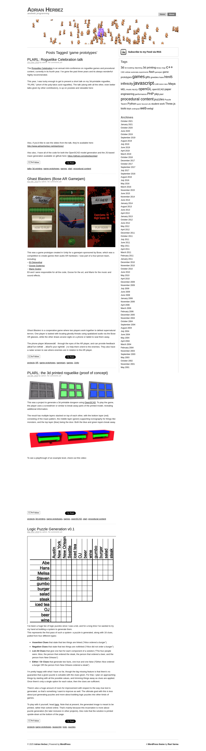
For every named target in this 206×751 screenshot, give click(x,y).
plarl (70, 168)
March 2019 (126, 154)
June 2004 (125, 334)
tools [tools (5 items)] (123, 108)
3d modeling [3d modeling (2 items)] (129, 68)
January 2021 (127, 124)
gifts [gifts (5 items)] (147, 77)
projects (31, 362)
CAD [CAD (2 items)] (123, 72)
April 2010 (125, 279)
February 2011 (127, 256)
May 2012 (125, 226)
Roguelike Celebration (42, 68)
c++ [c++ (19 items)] (169, 67)
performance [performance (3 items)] (141, 94)
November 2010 (128, 265)
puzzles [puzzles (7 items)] (159, 99)
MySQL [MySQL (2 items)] (135, 89)
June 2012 (125, 223)
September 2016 (128, 174)
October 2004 (127, 321)
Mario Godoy (35, 269)
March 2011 (126, 252)
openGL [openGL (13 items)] (145, 89)
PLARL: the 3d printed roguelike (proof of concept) (67, 373)
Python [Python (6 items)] (132, 103)
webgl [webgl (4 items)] (150, 108)
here (57, 704)
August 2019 (126, 141)
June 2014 (125, 200)
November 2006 (128, 302)
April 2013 (125, 213)
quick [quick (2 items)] (139, 104)
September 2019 (128, 137)
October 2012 (127, 220)
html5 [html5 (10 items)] (168, 77)
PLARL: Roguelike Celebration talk (55, 59)
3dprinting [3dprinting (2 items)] (138, 68)
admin (44, 62)
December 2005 (128, 315)
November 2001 (128, 364)
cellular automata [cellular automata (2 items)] (131, 72)
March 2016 (126, 187)
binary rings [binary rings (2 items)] (161, 68)
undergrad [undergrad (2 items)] (136, 109)
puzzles (71, 727)
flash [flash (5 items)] (151, 71)
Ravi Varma (173, 744)
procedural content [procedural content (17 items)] (137, 99)
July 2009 (125, 288)
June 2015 (125, 193)
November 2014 (128, 197)
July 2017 (125, 170)
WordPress (65, 744)
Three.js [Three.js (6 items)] (170, 103)
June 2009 (125, 292)
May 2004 (125, 338)
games (63, 168)
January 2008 (127, 298)
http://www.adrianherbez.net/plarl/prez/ (45, 146)
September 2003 (128, 354)
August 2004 (126, 328)
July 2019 (125, 144)
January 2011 (127, 259)
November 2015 (128, 190)
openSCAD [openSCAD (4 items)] (158, 89)
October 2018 (127, 157)
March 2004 (126, 344)
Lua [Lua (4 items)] (156, 84)
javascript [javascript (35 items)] (144, 83)
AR (36, 362)
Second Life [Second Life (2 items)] (146, 104)
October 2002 (127, 361)
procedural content (82, 168)
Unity (76, 362)
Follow (33, 162)
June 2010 (125, 272)
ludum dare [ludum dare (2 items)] (163, 84)
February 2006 (127, 311)
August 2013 (126, 206)
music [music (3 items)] (129, 89)
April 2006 (125, 305)
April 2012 (125, 229)
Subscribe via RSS (144, 52)
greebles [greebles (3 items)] (155, 77)
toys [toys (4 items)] (129, 108)
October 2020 (127, 128)
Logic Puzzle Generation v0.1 (50, 529)
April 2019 (125, 151)
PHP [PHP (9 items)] (150, 94)
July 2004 (125, 331)
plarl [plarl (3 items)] (161, 94)
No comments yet (55, 62)
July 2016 (125, 180)
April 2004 (125, 341)
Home (162, 14)
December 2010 (128, 262)
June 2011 (125, 242)
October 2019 (127, 134)
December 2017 (128, 160)
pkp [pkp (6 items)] (156, 94)
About (171, 14)
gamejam (61, 362)
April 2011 (125, 249)
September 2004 (128, 325)
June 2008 (125, 295)
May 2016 (125, 183)
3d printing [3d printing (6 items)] (149, 67)
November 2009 (128, 285)
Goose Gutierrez (37, 265)
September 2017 (128, 167)
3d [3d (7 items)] (122, 67)
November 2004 (128, 318)
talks (29, 168)
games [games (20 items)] (138, 76)
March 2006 (126, 308)
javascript (56, 727)
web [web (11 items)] (143, 108)
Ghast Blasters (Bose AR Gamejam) (56, 179)
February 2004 (127, 348)
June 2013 (125, 210)
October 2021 (127, 121)
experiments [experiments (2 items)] (143, 72)
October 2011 (127, 236)
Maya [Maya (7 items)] (171, 83)
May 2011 (125, 246)
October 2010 (127, 269)
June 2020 (125, 131)
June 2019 (125, 147)
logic (65, 727)
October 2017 (127, 164)
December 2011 (128, 233)
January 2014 (127, 203)
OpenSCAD (90, 402)
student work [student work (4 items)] (158, 103)
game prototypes (51, 168)
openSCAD (76, 519)
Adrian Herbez (45, 9)
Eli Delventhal (35, 262)
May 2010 (125, 275)
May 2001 (125, 367)
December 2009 (128, 282)
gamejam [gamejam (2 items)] (158, 72)
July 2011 (125, 239)
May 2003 (125, 357)
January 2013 (127, 216)
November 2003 (128, 351)
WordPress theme (156, 744)
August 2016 (126, 177)
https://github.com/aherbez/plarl (82, 156)
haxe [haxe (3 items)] (161, 77)
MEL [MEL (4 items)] (123, 89)
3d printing (37, 168)
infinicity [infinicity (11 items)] (127, 83)
